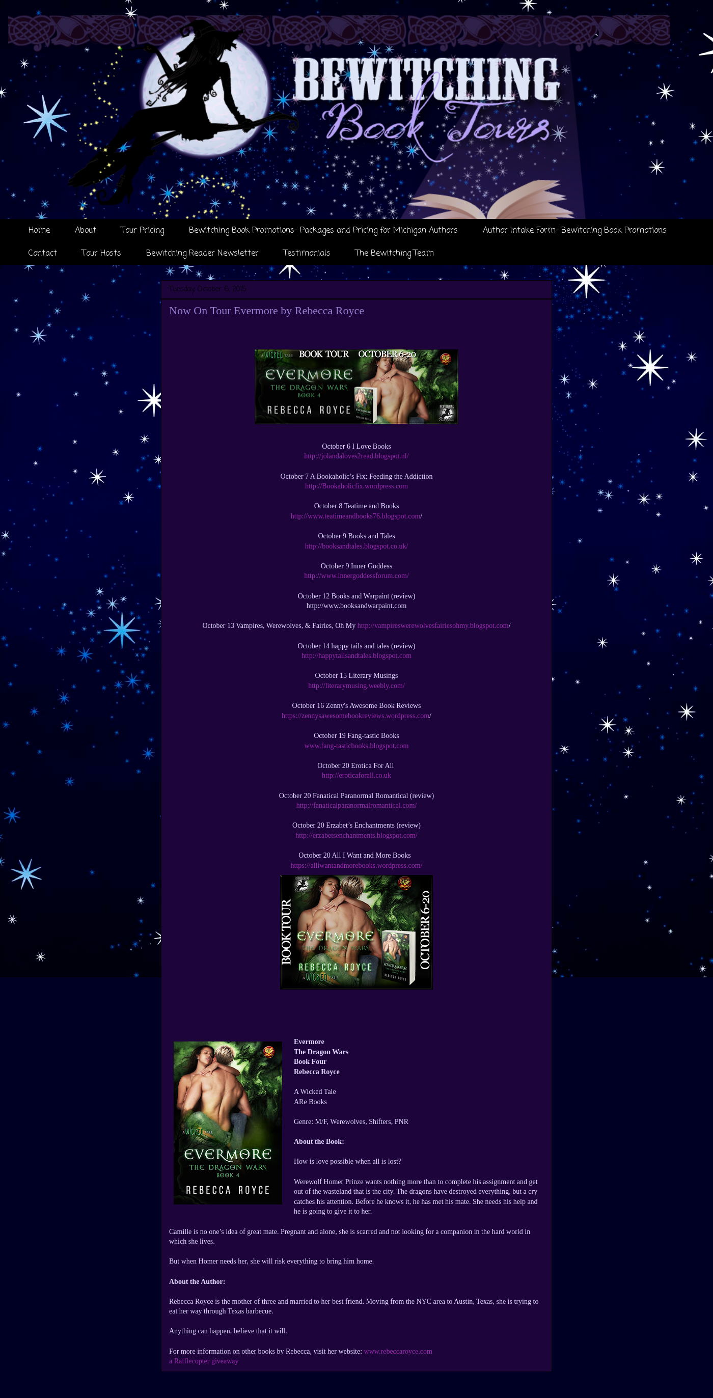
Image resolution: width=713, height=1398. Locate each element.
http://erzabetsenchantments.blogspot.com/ (356, 835)
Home (39, 231)
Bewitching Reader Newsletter (202, 254)
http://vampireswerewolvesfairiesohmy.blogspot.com (433, 625)
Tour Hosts (101, 254)
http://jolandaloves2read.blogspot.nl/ (356, 456)
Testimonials (307, 254)
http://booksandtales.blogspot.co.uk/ (356, 546)
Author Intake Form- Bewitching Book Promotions (575, 231)
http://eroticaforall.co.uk (356, 775)
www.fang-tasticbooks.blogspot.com (357, 746)
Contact (43, 254)
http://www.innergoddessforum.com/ (356, 576)
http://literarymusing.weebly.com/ (356, 686)
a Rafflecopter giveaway (204, 1361)
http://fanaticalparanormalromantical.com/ (356, 805)
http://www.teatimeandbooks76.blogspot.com (356, 516)
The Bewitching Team (394, 254)
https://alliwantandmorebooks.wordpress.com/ (357, 865)
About (85, 231)
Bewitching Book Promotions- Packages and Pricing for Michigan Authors (323, 231)
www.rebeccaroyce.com (398, 1351)
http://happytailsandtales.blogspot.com (356, 656)
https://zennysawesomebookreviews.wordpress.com (355, 716)
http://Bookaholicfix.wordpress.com (356, 486)
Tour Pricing (142, 231)
